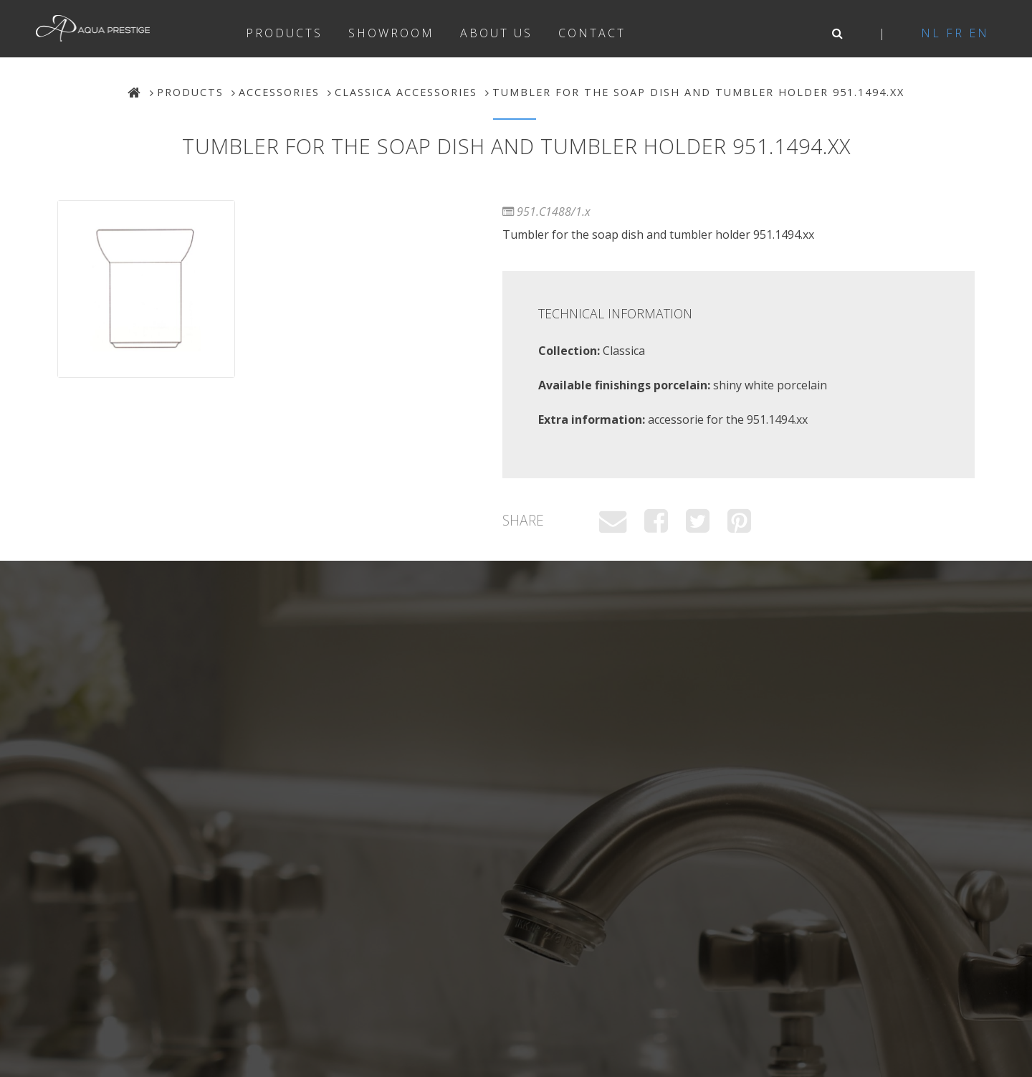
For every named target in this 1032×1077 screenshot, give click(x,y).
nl (931, 33)
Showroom (391, 33)
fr (955, 33)
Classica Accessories (406, 92)
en (979, 33)
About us (496, 33)
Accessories (279, 92)
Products (284, 33)
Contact (592, 33)
